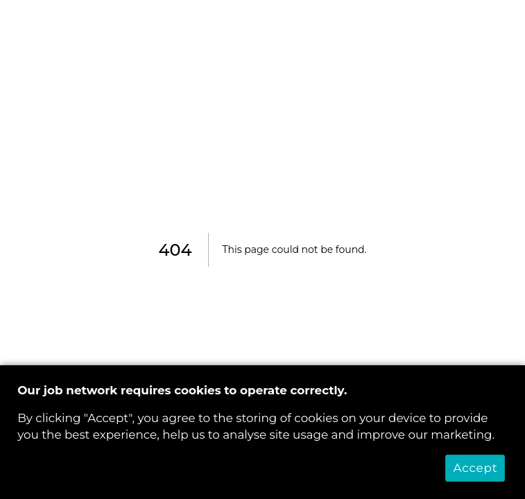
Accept (475, 468)
